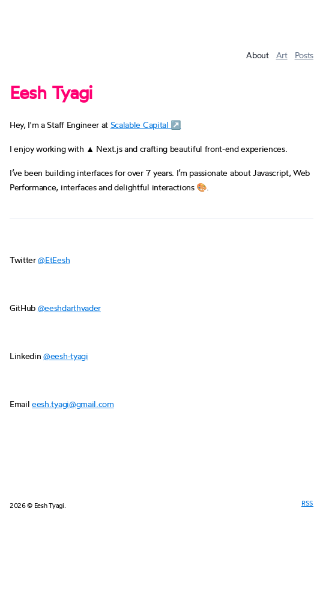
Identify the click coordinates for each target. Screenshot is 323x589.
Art (282, 55)
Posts (304, 55)
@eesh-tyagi (65, 356)
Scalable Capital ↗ (145, 124)
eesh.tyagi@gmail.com (73, 404)
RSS (307, 503)
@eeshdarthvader (69, 308)
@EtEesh (54, 260)
